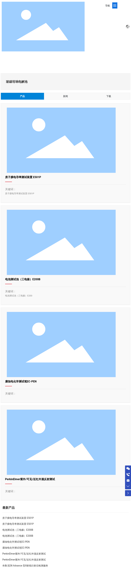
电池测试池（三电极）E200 (18, 295)
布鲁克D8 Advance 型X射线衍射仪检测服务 (25, 565)
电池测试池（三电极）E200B (22, 279)
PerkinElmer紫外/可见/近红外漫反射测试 (30, 479)
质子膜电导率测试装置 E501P (23, 177)
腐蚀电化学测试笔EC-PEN (21, 381)
